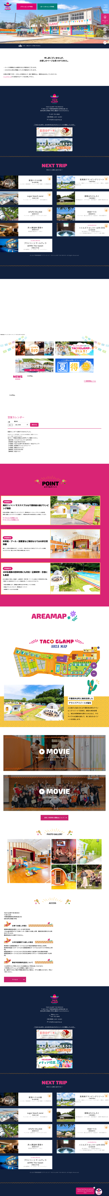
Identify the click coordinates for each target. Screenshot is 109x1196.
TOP (24, 45)
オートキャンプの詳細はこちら (12, 520)
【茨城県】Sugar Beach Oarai (16, 442)
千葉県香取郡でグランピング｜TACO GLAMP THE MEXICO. (50, 255)
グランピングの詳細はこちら (11, 518)
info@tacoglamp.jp (55, 119)
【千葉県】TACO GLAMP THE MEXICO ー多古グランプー (24, 444)
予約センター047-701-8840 (55, 1015)
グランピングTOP (105, 21)
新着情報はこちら (91, 381)
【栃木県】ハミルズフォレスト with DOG (20, 440)
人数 (10, 424)
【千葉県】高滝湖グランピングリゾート (19, 445)
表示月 (21, 424)
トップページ (7, 77)
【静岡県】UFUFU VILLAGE (15, 449)
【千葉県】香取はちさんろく (16, 447)
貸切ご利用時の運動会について (54, 817)
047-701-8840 (55, 114)
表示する (34, 425)
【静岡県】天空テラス (14, 451)
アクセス (15, 979)
